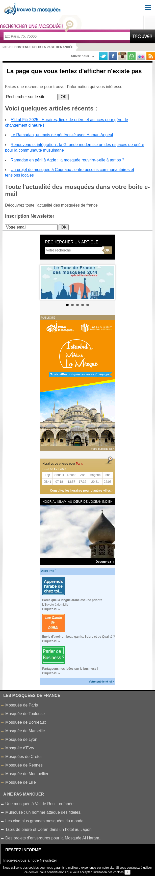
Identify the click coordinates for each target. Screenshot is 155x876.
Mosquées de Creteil (23, 756)
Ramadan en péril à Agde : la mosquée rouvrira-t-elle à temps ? (67, 160)
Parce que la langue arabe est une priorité (72, 600)
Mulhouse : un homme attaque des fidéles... (44, 812)
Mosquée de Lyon (21, 739)
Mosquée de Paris (21, 705)
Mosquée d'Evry (19, 748)
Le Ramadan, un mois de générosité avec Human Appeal (62, 135)
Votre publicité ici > (101, 681)
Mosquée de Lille (20, 782)
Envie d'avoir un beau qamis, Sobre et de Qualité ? (78, 636)
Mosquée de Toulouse (25, 714)
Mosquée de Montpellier (26, 774)
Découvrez (105, 561)
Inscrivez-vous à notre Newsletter (30, 860)
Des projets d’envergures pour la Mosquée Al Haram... (53, 838)
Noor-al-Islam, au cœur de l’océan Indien (77, 501)
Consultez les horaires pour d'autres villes (80, 490)
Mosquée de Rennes (24, 765)
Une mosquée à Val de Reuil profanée (39, 804)
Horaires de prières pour (62, 463)
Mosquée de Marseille (25, 731)
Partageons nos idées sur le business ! (70, 668)
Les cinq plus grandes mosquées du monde (44, 821)
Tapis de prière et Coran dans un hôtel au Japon (48, 829)
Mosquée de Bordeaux (25, 722)
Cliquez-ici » (51, 609)
